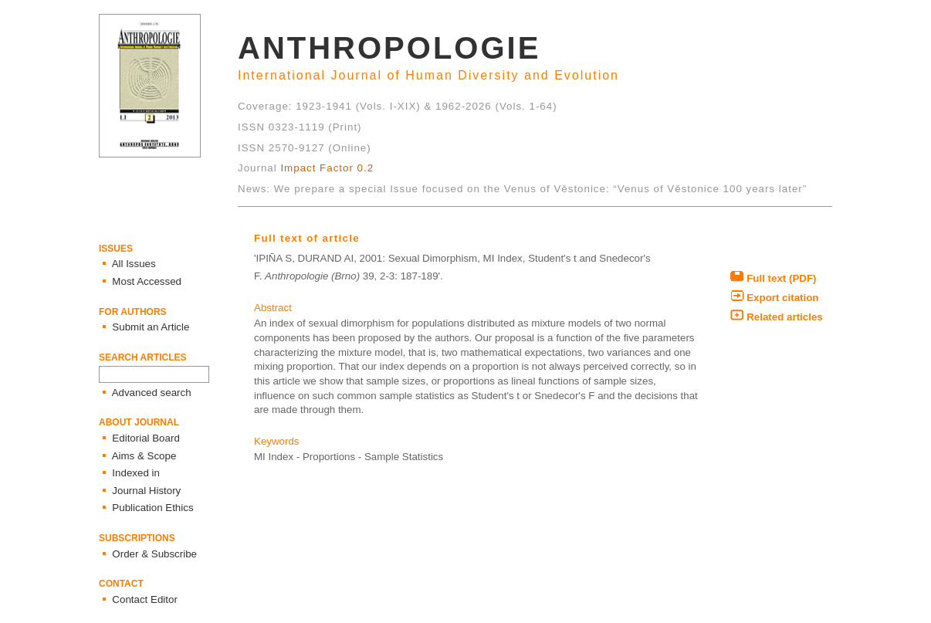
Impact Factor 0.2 (327, 168)
